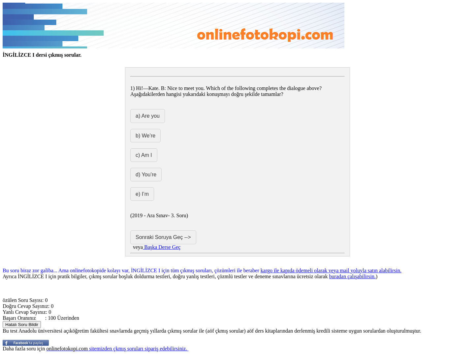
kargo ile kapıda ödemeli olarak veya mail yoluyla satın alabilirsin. (331, 270)
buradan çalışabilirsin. (352, 276)
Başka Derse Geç (161, 247)
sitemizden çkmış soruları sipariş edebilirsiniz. (117, 348)
